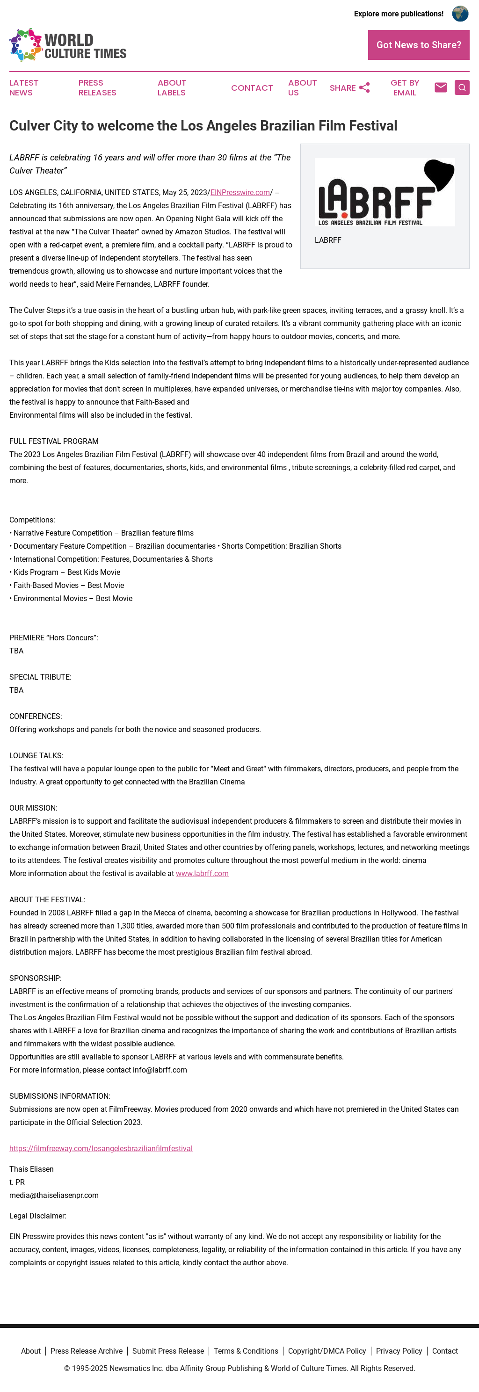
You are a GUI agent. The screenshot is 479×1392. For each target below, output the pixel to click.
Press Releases (97, 88)
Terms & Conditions (246, 1351)
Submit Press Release (168, 1351)
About (31, 1351)
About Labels (172, 88)
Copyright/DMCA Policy (327, 1351)
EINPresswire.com (240, 192)
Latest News (24, 88)
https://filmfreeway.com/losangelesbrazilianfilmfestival (101, 1148)
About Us (302, 88)
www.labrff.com (202, 873)
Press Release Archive (87, 1351)
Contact (252, 88)
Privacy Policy (399, 1351)
